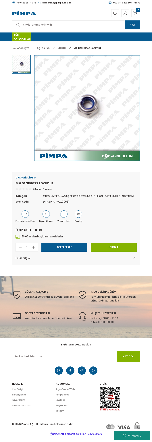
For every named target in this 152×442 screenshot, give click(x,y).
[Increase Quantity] (35, 252)
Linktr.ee (61, 405)
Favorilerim (19, 405)
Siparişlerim (19, 399)
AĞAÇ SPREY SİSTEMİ (75, 197)
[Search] (76, 25)
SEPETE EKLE (64, 252)
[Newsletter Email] (76, 361)
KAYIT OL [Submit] (128, 361)
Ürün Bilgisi (23, 263)
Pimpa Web (63, 399)
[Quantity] (27, 252)
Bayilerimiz (62, 410)
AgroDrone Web (65, 394)
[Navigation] (21, 37)
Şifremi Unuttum (22, 410)
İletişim (60, 416)
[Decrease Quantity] (19, 252)
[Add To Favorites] (26, 221)
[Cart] (134, 13)
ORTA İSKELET (116, 197)
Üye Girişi (17, 394)
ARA (132, 25)
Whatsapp (132, 436)
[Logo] (24, 13)
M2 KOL (57, 197)
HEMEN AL (113, 252)
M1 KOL (47, 197)
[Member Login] (124, 13)
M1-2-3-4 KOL (98, 197)
